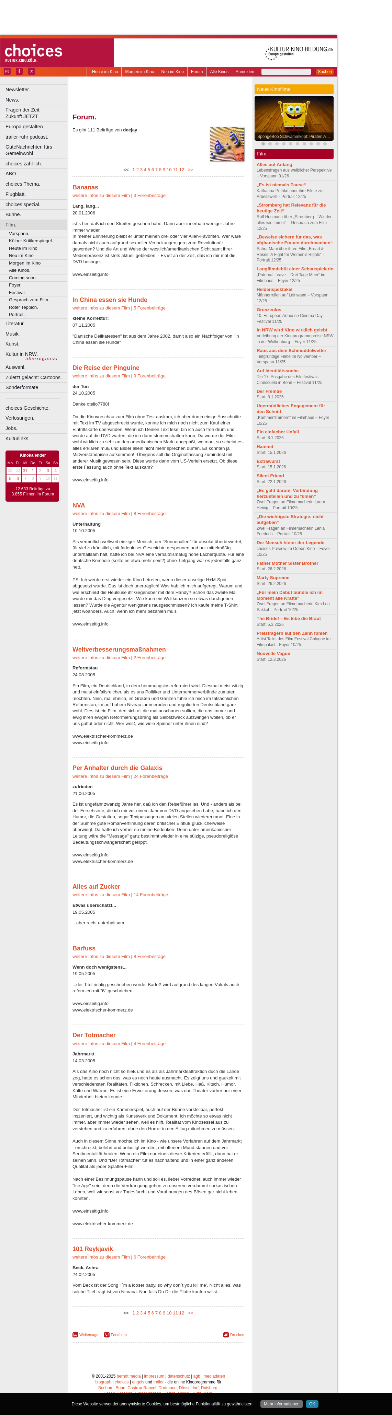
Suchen (325, 71)
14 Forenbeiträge (151, 894)
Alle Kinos (219, 71)
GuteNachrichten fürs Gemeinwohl (28, 150)
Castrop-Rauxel (141, 1387)
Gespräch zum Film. (29, 299)
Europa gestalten (24, 126)
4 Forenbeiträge (150, 1043)
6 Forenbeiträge (150, 1257)
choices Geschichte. (27, 408)
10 (169, 169)
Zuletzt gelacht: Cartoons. (33, 377)
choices (122, 1382)
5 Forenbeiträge (150, 308)
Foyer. (15, 285)
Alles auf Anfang (274, 164)
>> (189, 169)
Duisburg (209, 1387)
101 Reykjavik (92, 1249)
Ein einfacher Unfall (278, 431)
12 (181, 169)
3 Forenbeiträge (150, 195)
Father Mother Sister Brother (287, 563)
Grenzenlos (269, 309)
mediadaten (214, 1376)
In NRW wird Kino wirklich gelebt (292, 329)
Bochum (105, 1387)
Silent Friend (270, 475)
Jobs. (11, 428)
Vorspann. (19, 233)
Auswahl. (15, 367)
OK (312, 1404)
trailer (158, 1382)
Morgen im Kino (139, 71)
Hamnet (265, 446)
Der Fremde (269, 391)
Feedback (119, 1335)
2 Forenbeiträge (150, 657)
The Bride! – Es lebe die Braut (289, 618)
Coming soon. (23, 277)
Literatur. (15, 323)
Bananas (85, 187)
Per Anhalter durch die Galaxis (117, 767)
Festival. (17, 292)
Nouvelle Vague (273, 653)
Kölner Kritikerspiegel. (31, 240)
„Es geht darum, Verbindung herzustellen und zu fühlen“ (287, 493)
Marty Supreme (273, 577)
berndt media (129, 1376)
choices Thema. (22, 184)
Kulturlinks (16, 438)
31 (25, 470)
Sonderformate (21, 387)
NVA (78, 505)
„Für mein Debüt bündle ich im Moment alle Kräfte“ (290, 595)
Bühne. (13, 214)
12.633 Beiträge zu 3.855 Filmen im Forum (33, 492)
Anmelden (245, 71)
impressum (154, 1376)
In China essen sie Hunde (109, 299)
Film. (10, 224)
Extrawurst (268, 461)
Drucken (237, 1335)
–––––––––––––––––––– (32, 397)
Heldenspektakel (274, 289)
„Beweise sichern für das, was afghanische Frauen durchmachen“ (295, 239)
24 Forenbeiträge (151, 776)
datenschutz (179, 1376)
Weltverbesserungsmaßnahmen (119, 649)
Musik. (12, 334)
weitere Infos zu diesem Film (101, 195)
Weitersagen (90, 1335)
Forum (197, 71)
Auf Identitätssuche (278, 370)
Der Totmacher (94, 1035)
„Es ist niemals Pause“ (281, 184)
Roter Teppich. (23, 307)
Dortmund (167, 1387)
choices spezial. (23, 204)
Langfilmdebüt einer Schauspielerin (295, 268)
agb (196, 1376)
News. (12, 100)
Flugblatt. (15, 194)
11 (175, 169)
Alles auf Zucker (96, 886)
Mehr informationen (281, 1404)
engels (138, 1382)
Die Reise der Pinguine (105, 367)
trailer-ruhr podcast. (26, 137)
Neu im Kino (172, 71)
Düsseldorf (189, 1387)
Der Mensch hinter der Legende (290, 542)
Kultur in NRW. (21, 354)
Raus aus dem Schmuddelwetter (291, 350)
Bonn (120, 1387)
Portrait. (17, 314)
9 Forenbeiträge (150, 375)
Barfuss (84, 948)
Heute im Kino (105, 71)
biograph (103, 1382)
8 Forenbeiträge (150, 513)
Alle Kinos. (19, 270)
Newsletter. (17, 89)
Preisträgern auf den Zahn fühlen (292, 633)
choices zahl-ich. (23, 163)
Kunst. (12, 344)
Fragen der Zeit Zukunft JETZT (37, 113)
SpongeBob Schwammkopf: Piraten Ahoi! (295, 136)
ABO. (11, 173)
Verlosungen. (19, 418)
